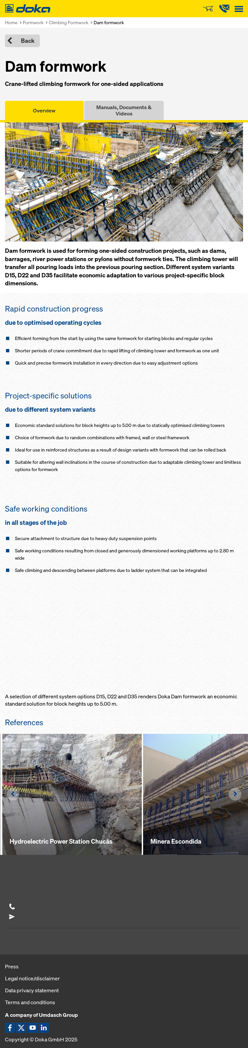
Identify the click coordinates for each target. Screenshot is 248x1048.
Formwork (33, 22)
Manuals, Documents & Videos (123, 110)
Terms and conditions (30, 1002)
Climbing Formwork (68, 22)
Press (12, 966)
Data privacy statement (32, 990)
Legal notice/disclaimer (32, 978)
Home (11, 22)
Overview (44, 110)
